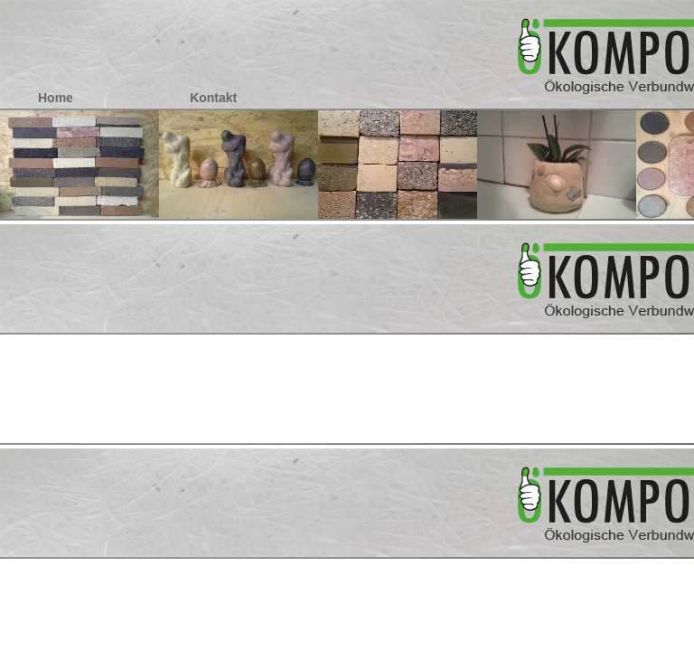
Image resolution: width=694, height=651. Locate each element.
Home (55, 97)
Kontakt (213, 97)
